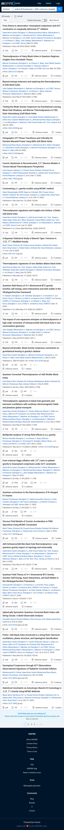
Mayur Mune (7, 695)
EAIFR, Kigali (23, 192)
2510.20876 (12, 678)
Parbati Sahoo (24, 248)
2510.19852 (12, 703)
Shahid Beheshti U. (38, 422)
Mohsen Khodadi (9, 438)
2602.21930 (12, 153)
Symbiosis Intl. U (19, 695)
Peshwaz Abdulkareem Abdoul (38, 381)
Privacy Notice (32, 747)
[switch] (44, 20)
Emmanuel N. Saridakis (31, 441)
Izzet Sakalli (49, 63)
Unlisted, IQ (21, 381)
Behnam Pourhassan (45, 38)
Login (58, 3)
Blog (32, 799)
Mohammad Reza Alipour (38, 33)
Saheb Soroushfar (36, 499)
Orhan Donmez (35, 619)
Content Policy (32, 744)
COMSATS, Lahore (15, 652)
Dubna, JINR (7, 414)
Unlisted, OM (35, 414)
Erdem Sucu (7, 120)
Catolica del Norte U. (10, 444)
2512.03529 (48, 447)
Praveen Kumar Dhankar (32, 170)
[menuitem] (39, 3)
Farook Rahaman (9, 176)
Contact (32, 811)
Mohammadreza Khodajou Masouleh (16, 422)
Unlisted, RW (36, 192)
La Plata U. (26, 298)
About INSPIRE (31, 740)
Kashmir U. (50, 296)
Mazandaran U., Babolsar (41, 41)
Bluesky (32, 803)
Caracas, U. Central (50, 587)
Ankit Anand (32, 122)
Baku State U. (37, 332)
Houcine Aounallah (24, 66)
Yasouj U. (47, 499)
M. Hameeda (27, 296)
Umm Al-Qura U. (40, 531)
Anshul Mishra (40, 220)
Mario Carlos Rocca (15, 593)
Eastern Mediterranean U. (48, 117)
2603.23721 (12, 72)
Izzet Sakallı (20, 358)
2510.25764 (12, 625)
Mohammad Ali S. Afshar (32, 35)
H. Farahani (7, 296)
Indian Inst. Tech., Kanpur (47, 122)
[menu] (49, 3)
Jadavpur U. (17, 170)
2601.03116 (12, 254)
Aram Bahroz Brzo (9, 381)
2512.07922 (39, 361)
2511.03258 (12, 534)
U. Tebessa (36, 66)
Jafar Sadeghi (26, 41)
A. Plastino (17, 298)
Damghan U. (22, 33)
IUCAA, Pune (7, 298)
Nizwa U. (51, 559)
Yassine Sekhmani (35, 411)
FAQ (32, 765)
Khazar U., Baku (13, 41)
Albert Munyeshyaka (20, 173)
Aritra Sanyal (7, 170)
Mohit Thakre (7, 245)
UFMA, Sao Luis (43, 68)
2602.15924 (12, 179)
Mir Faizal (24, 502)
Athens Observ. (47, 441)
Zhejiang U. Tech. (32, 652)
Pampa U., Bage (28, 68)
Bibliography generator (32, 786)
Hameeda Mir (8, 585)
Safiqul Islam (43, 173)
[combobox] (35, 9)
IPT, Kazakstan (20, 414)
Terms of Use (32, 751)
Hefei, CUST (26, 444)
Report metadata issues (32, 773)
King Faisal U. (54, 173)
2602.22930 (12, 128)
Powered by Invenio (32, 822)
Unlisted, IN (46, 170)
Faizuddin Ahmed (9, 619)
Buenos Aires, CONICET (43, 298)
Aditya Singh (7, 220)
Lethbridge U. (34, 502)
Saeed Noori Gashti (10, 33)
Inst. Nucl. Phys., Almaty (35, 559)
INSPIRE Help (32, 769)
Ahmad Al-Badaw (22, 619)
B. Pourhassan (14, 301)
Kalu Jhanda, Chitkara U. (28, 384)
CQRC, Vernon (31, 38)
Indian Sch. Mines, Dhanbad (23, 220)
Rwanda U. (33, 173)
